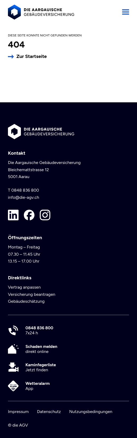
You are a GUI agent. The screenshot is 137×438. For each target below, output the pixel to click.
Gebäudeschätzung (26, 301)
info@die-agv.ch (23, 197)
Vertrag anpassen (24, 287)
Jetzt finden (40, 367)
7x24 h (39, 330)
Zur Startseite (31, 56)
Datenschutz (49, 411)
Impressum (18, 411)
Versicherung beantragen (31, 294)
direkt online (41, 349)
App (37, 386)
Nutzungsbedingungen (90, 411)
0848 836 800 (25, 190)
